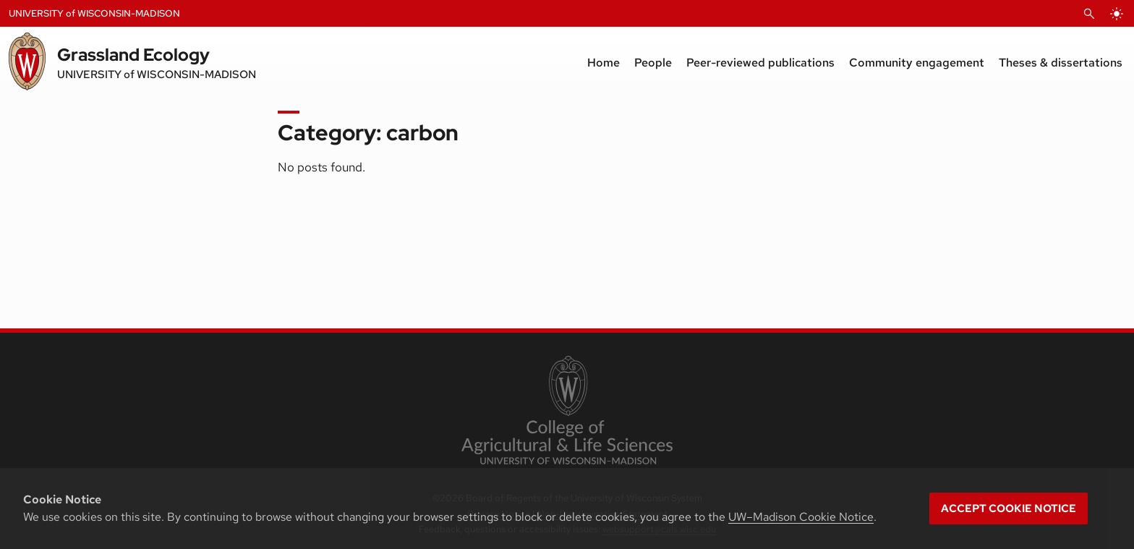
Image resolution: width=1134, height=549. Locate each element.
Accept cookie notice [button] (1008, 508)
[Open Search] (1089, 14)
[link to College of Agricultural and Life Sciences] (566, 411)
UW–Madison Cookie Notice (801, 516)
